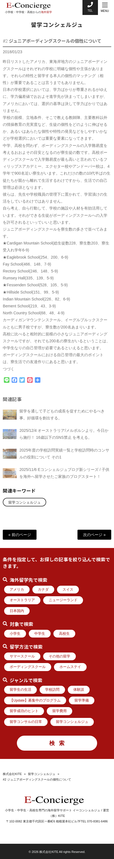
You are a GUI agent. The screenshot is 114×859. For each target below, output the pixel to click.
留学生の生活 (20, 690)
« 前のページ (19, 534)
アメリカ (17, 590)
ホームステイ (70, 667)
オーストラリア (22, 600)
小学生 (15, 634)
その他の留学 (59, 656)
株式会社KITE (12, 774)
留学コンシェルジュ (24, 502)
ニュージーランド (63, 600)
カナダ (43, 590)
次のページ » (94, 534)
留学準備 (81, 700)
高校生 (64, 634)
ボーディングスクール (28, 667)
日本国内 (17, 611)
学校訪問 (52, 690)
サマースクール (22, 656)
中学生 (39, 634)
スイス (68, 590)
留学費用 (59, 711)
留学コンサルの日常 (26, 722)
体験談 (78, 690)
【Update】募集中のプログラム (35, 700)
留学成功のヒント (24, 711)
